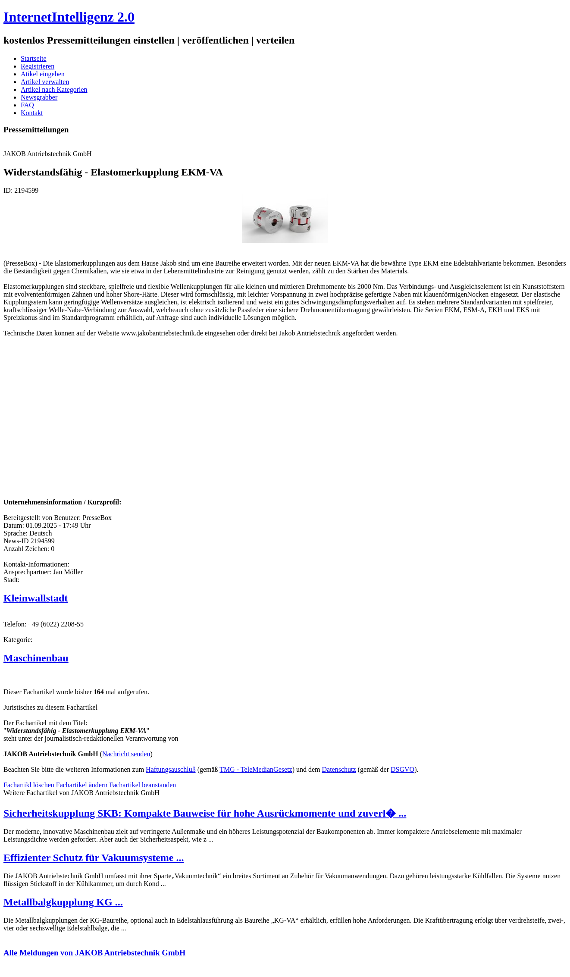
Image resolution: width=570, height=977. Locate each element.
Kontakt (32, 112)
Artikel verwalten (45, 81)
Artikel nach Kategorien (54, 89)
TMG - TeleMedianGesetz (255, 769)
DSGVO (402, 769)
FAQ (27, 105)
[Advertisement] (132, 432)
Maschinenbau (36, 658)
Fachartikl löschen (29, 785)
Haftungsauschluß (171, 769)
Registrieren (37, 66)
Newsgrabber (39, 97)
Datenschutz (339, 769)
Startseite (34, 58)
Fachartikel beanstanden (142, 785)
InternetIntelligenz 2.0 (69, 17)
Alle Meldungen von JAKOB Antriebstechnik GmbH (94, 952)
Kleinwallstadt (35, 598)
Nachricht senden (126, 754)
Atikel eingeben (43, 74)
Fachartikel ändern (83, 785)
